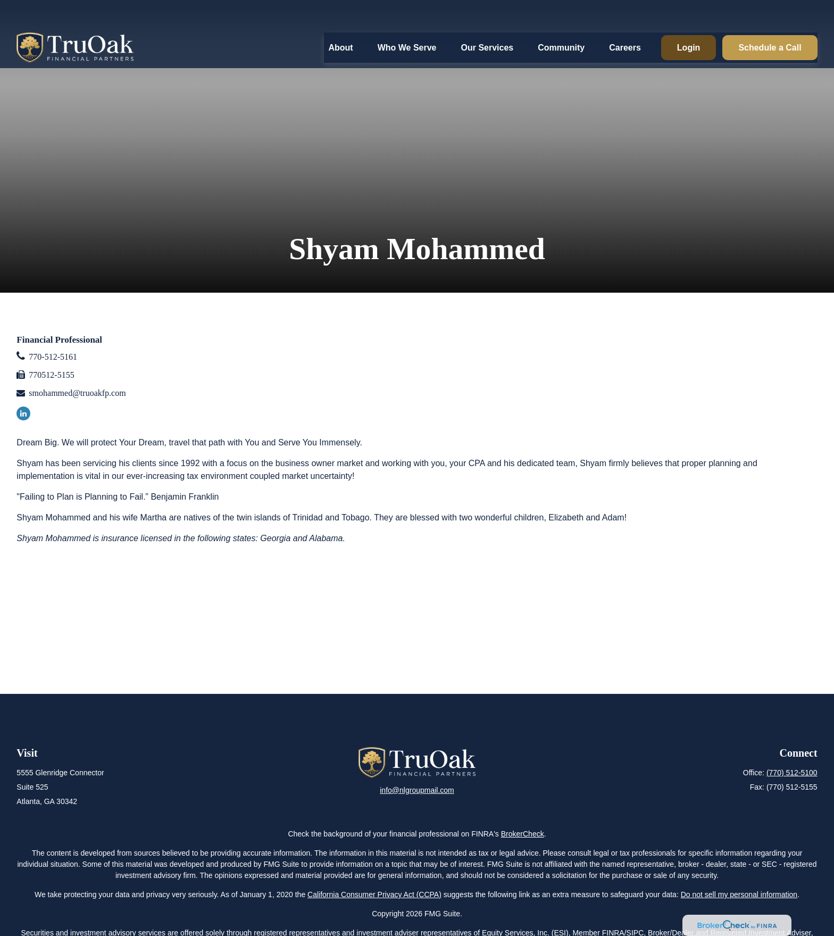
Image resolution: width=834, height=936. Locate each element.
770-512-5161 (53, 356)
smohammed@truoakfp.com (77, 392)
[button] (340, 20)
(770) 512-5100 (792, 772)
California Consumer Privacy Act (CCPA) (374, 894)
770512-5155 (51, 374)
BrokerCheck (522, 834)
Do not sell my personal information (739, 894)
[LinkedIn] (23, 413)
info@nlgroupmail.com (417, 790)
